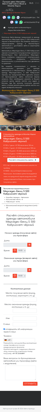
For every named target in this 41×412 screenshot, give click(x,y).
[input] (15, 245)
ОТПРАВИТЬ (30, 384)
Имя (8, 318)
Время (7, 251)
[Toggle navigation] (36, 11)
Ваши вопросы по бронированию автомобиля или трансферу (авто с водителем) (20, 361)
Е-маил (6, 324)
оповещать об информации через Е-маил (17, 330)
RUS (31, 3)
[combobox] (8, 340)
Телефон (7, 336)
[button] (39, 110)
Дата (7, 241)
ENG (37, 3)
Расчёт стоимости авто (23, 160)
